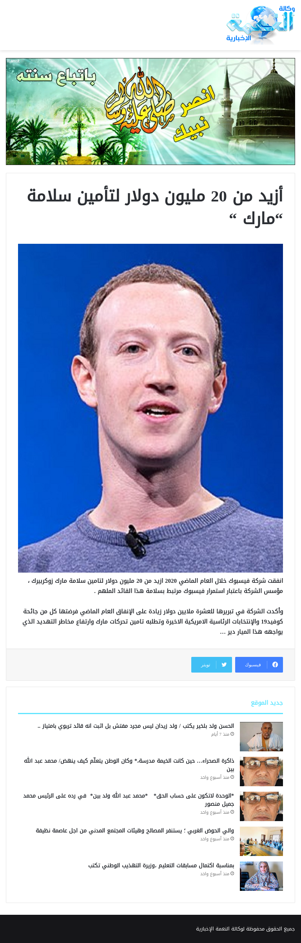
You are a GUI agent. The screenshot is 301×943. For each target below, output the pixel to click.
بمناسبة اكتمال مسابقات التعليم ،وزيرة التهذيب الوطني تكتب (161, 865)
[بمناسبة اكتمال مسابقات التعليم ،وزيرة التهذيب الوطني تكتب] (261, 876)
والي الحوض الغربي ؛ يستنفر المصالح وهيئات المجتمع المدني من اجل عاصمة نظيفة (135, 830)
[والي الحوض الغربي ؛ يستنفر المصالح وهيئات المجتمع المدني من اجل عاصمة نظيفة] (261, 841)
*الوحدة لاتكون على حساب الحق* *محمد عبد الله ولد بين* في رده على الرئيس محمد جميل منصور (128, 800)
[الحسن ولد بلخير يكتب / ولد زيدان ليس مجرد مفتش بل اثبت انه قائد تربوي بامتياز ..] (261, 736)
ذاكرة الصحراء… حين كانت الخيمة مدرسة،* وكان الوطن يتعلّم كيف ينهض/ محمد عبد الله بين (129, 765)
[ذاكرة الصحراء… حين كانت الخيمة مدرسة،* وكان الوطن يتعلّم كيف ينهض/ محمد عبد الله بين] (261, 771)
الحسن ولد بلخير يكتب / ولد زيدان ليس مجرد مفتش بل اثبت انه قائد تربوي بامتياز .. (136, 726)
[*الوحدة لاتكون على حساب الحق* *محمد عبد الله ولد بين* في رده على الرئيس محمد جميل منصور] (261, 806)
